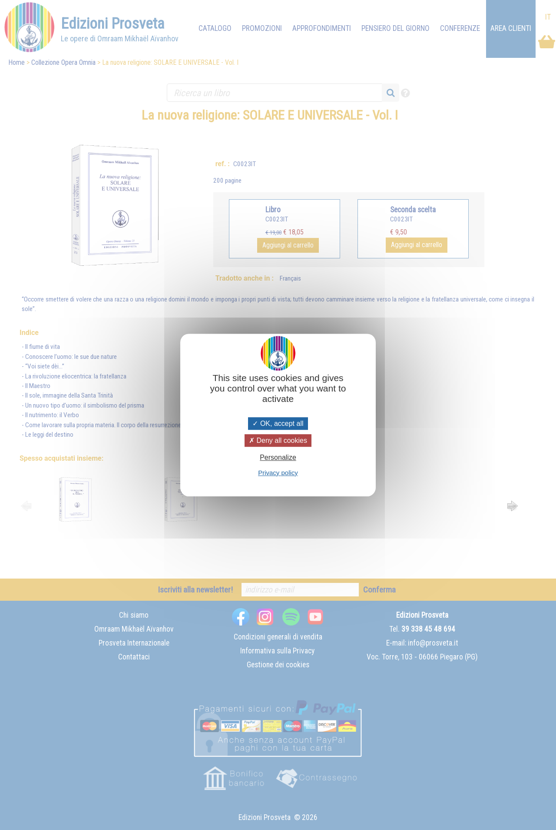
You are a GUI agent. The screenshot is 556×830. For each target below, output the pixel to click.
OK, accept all (277, 423)
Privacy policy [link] (278, 472)
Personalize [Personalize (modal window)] (278, 458)
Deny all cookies (278, 440)
